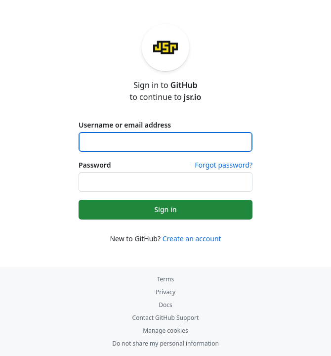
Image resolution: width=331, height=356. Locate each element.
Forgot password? (223, 165)
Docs (165, 305)
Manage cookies (165, 330)
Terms (165, 279)
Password (95, 165)
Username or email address (125, 125)
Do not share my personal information (165, 343)
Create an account (192, 238)
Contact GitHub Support (165, 317)
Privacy (165, 292)
